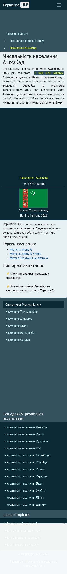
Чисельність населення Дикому (26, 504)
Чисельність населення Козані (25, 469)
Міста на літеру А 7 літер (25, 253)
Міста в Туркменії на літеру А (29, 258)
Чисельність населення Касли (24, 434)
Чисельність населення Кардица (26, 476)
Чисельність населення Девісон (26, 427)
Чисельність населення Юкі (23, 448)
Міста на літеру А (21, 249)
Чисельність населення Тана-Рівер (27, 455)
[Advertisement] (33, 19)
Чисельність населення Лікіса (24, 497)
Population (16, 5)
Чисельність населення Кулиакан (26, 441)
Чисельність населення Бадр (24, 483)
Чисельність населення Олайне (25, 490)
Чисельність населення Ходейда (26, 462)
